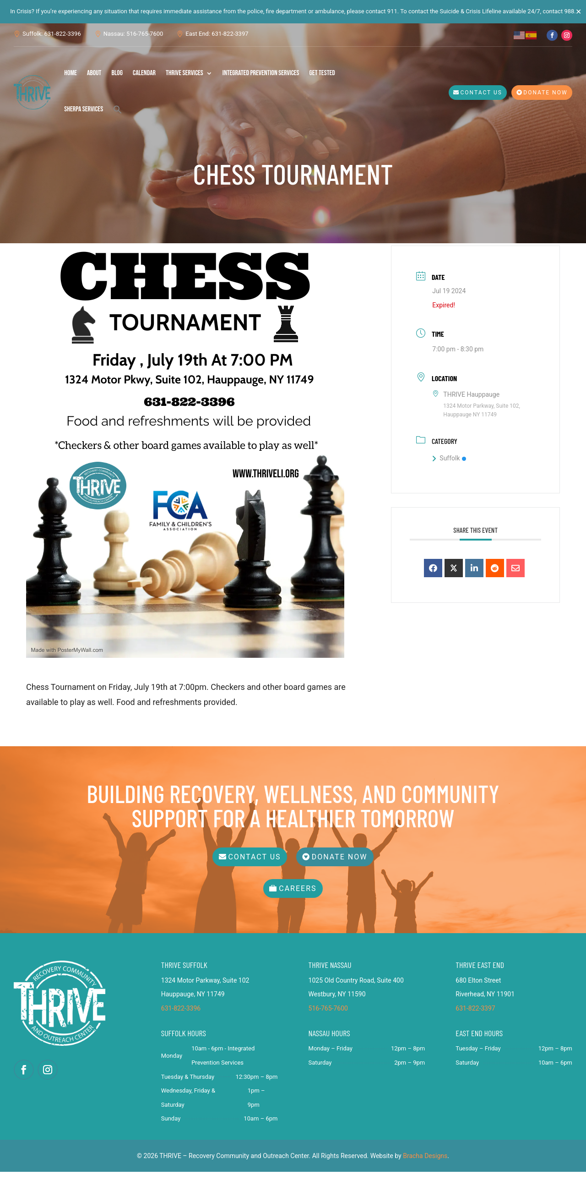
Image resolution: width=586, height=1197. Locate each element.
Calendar (144, 73)
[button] (117, 109)
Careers (297, 913)
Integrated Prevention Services (260, 73)
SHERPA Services (83, 109)
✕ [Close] (578, 11)
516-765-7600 (328, 1033)
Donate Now (545, 92)
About (94, 73)
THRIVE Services (184, 73)
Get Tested (322, 73)
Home (70, 73)
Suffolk (449, 483)
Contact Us (481, 92)
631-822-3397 (475, 1033)
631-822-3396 (181, 1033)
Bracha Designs (425, 1181)
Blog (117, 73)
